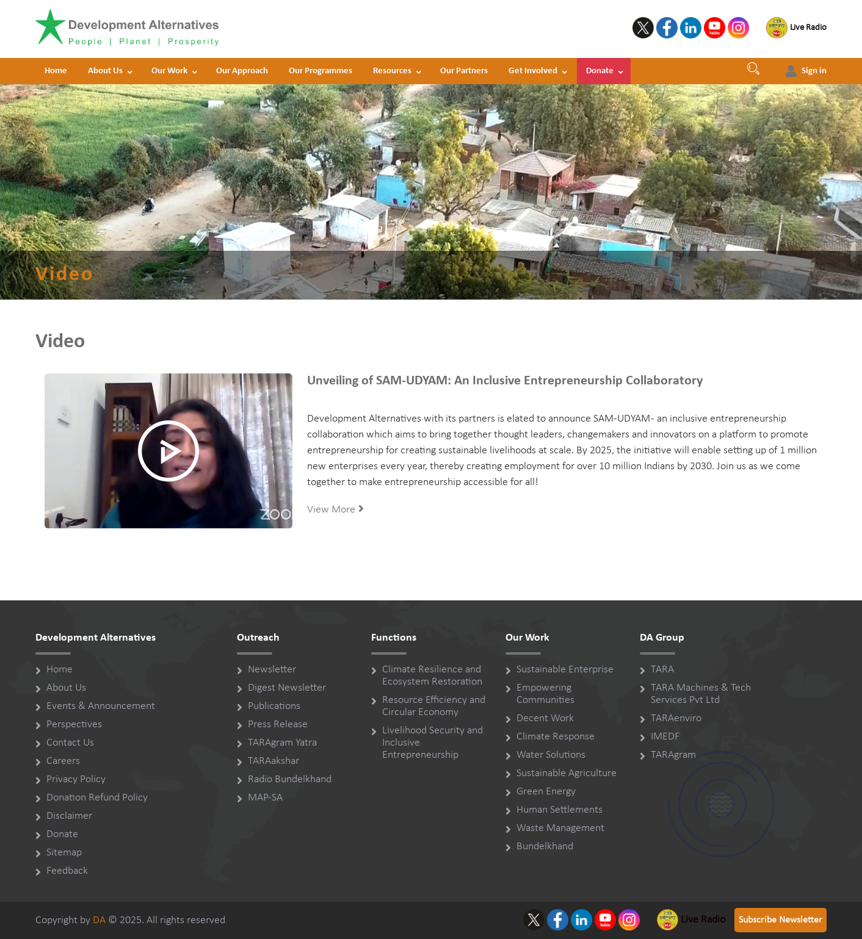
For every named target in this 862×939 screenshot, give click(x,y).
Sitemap (64, 852)
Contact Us (70, 743)
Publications (274, 706)
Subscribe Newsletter (780, 920)
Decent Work (545, 718)
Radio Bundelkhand (289, 779)
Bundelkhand (544, 846)
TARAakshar (273, 761)
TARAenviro (676, 718)
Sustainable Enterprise (565, 669)
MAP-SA (265, 798)
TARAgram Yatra (282, 743)
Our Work (169, 71)
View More (335, 509)
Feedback (67, 871)
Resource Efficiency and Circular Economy (433, 706)
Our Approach (242, 71)
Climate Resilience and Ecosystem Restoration (432, 676)
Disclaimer (69, 816)
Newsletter (272, 669)
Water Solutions (550, 755)
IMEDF (665, 737)
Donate (600, 71)
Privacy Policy (76, 779)
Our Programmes (320, 71)
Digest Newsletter (287, 688)
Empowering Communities (545, 694)
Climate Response (555, 737)
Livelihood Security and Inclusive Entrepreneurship (432, 743)
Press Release (278, 724)
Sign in (814, 71)
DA (99, 920)
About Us (105, 71)
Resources (392, 71)
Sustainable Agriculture (566, 773)
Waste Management (560, 828)
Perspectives (74, 724)
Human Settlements (559, 810)
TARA (662, 669)
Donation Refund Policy (97, 798)
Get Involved (533, 71)
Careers (63, 761)
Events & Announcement (100, 706)
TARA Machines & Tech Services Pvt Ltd (701, 694)
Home (56, 71)
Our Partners (464, 71)
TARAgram (673, 755)
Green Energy (546, 791)
